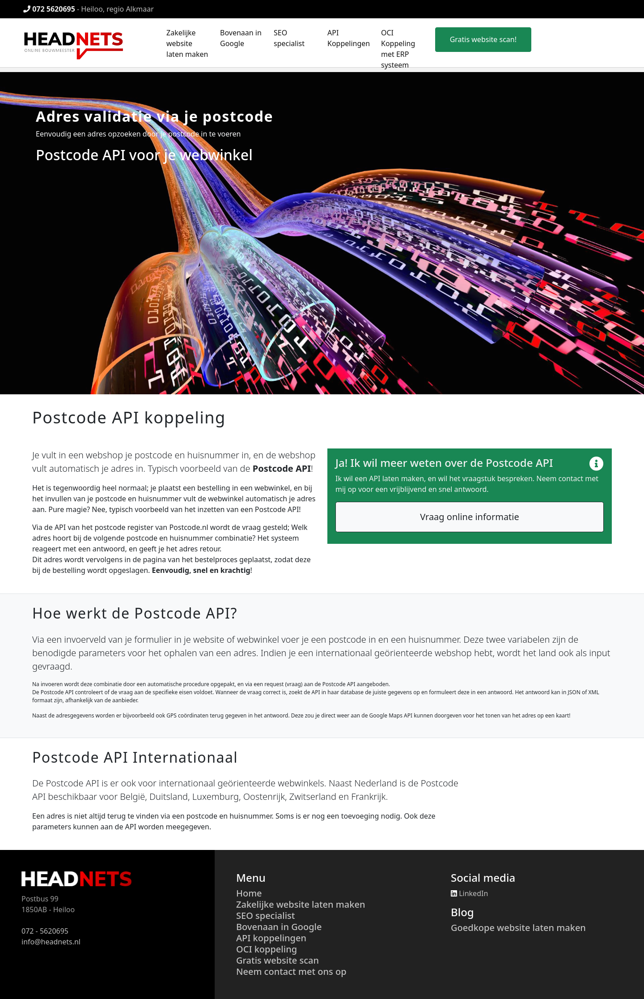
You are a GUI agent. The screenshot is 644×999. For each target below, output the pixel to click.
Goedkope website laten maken (518, 928)
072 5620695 (49, 9)
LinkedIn (469, 893)
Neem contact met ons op (291, 971)
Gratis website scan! (483, 39)
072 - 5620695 (44, 931)
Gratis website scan (277, 960)
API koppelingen (271, 938)
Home (249, 893)
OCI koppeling (266, 949)
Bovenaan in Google (279, 927)
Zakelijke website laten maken (187, 43)
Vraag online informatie (469, 517)
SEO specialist (265, 915)
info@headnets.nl (50, 942)
